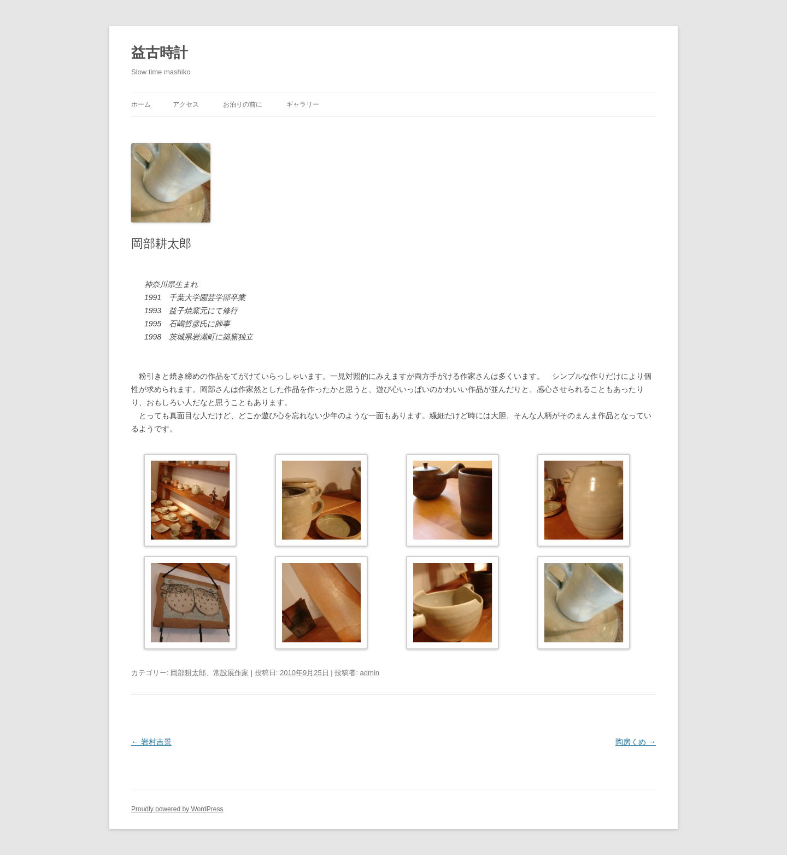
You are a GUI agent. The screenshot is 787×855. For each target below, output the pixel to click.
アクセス (186, 104)
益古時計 (159, 52)
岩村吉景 (151, 741)
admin (369, 673)
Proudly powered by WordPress (177, 809)
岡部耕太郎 (188, 673)
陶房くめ (635, 741)
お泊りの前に (242, 104)
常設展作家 (231, 673)
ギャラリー (302, 104)
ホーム (141, 104)
